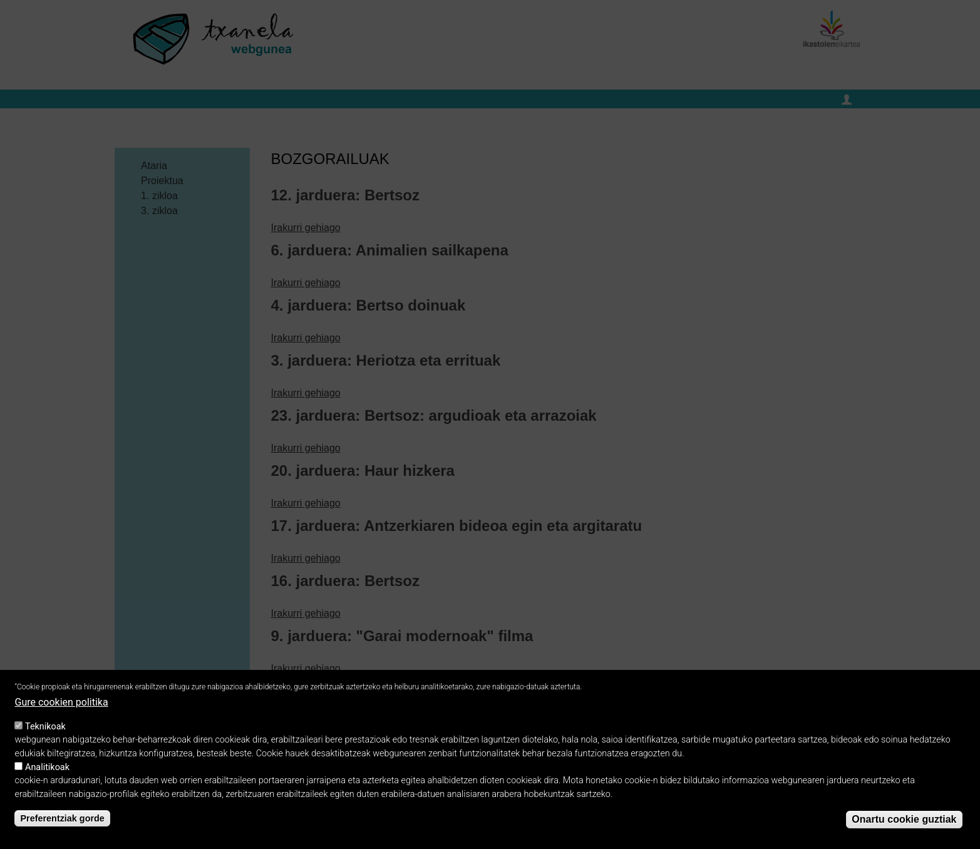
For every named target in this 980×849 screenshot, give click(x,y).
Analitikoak (47, 771)
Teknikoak (45, 731)
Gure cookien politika (61, 707)
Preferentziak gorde (62, 823)
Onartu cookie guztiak (904, 824)
